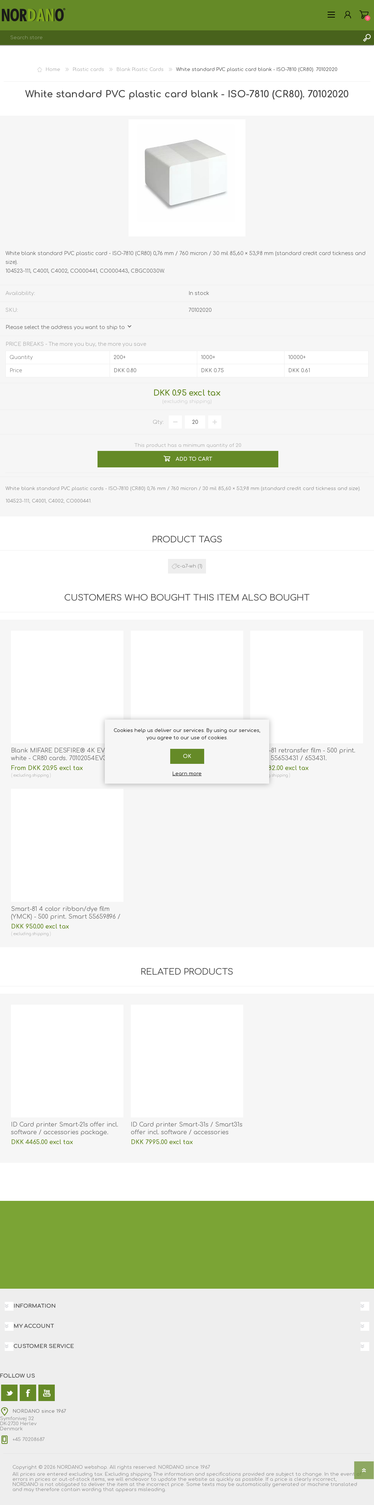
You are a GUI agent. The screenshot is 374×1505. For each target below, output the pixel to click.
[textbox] (179, 37)
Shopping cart (364, 15)
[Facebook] (28, 1393)
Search (366, 37)
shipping (199, 401)
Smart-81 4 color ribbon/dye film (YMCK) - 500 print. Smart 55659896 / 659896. (66, 917)
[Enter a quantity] (195, 422)
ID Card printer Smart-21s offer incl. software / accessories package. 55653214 (64, 1132)
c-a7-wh (186, 566)
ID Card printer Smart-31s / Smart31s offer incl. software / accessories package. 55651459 (187, 1132)
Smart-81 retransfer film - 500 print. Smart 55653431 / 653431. (302, 754)
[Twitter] (9, 1393)
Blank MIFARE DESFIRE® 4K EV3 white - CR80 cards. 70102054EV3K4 (63, 754)
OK (187, 756)
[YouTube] (46, 1393)
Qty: (158, 422)
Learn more (187, 773)
